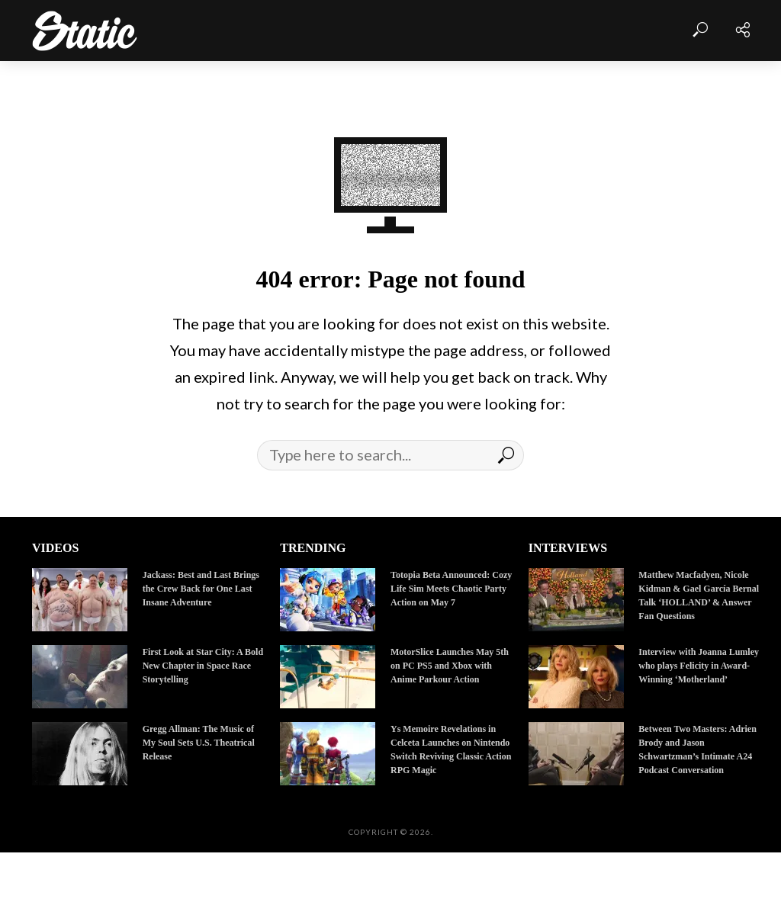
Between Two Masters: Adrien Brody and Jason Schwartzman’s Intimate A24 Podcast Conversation (697, 749)
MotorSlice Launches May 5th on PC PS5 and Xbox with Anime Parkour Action (449, 666)
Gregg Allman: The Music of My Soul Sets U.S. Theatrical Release (199, 743)
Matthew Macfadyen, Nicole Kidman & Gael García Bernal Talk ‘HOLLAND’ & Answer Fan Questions (698, 595)
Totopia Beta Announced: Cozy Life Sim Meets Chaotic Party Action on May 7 (451, 589)
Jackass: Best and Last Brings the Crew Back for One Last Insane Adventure (201, 589)
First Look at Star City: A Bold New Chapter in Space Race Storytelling (203, 666)
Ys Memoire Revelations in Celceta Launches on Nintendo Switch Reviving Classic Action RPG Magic (450, 749)
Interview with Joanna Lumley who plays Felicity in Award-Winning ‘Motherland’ (698, 666)
